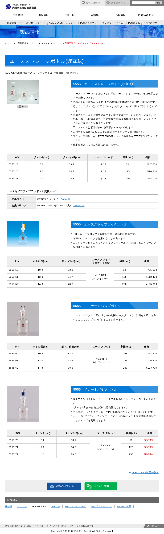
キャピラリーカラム (112, 23)
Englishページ (116, 2)
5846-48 (65, 199)
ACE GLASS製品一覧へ (145, 472)
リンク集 (39, 526)
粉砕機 (29, 23)
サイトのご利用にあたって (60, 526)
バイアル (41, 23)
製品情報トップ (15, 23)
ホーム (8, 43)
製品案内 (13, 500)
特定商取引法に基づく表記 (18, 526)
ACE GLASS (56, 23)
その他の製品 (150, 23)
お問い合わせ (91, 2)
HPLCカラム (133, 23)
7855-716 (78, 205)
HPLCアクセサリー (88, 23)
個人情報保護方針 (85, 526)
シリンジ (70, 23)
